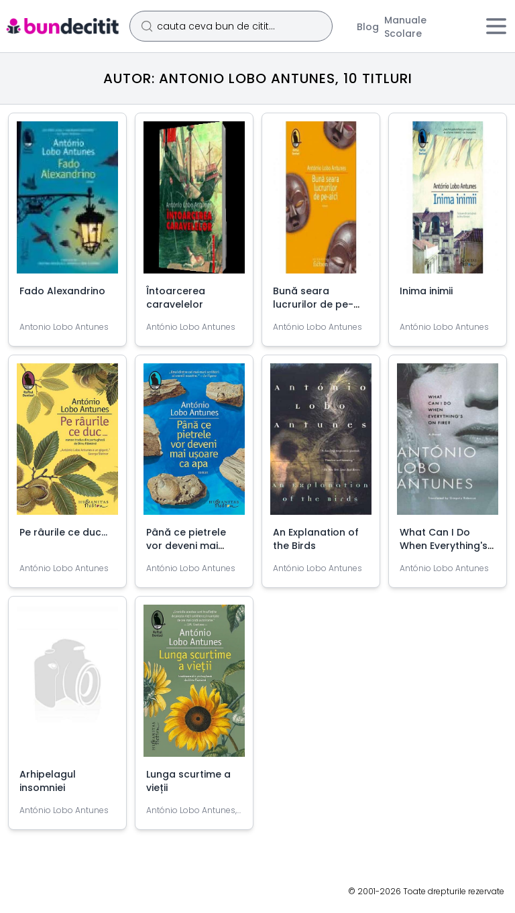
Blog (368, 27)
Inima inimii (426, 291)
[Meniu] (496, 26)
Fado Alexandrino (62, 291)
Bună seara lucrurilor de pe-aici (313, 304)
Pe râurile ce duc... (63, 532)
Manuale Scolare (405, 26)
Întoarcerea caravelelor (175, 297)
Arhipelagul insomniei (47, 781)
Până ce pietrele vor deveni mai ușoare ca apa (186, 546)
